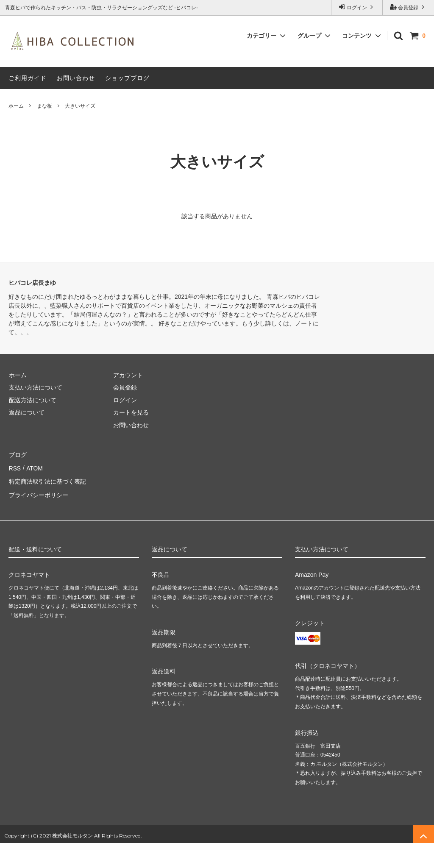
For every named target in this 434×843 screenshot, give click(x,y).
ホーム (16, 106)
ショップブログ (127, 78)
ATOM (33, 466)
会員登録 (408, 7)
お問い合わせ (76, 78)
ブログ (17, 454)
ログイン (357, 7)
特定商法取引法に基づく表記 (47, 479)
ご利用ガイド (27, 78)
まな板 (44, 106)
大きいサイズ (80, 106)
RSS (14, 466)
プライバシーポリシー (38, 491)
